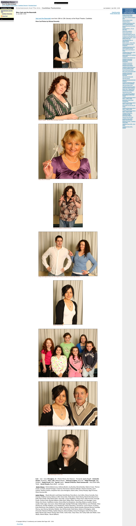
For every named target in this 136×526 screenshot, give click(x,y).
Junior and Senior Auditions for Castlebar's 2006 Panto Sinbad (129, 94)
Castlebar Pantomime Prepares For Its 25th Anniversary (127, 60)
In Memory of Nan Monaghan (129, 35)
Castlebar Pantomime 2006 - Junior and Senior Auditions (129, 87)
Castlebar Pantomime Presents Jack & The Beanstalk (127, 74)
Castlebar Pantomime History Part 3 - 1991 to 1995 (129, 103)
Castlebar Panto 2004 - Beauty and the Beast (128, 119)
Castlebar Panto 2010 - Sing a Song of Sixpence (129, 53)
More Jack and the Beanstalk (129, 71)
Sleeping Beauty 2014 (127, 20)
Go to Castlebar (6, 5)
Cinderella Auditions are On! (129, 34)
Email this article (116, 12)
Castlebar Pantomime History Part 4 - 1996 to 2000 (129, 98)
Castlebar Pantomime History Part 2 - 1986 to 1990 (129, 109)
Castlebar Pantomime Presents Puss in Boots (128, 65)
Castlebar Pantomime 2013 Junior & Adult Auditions (129, 24)
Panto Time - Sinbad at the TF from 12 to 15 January (128, 90)
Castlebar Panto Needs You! (129, 57)
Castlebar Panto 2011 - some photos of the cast (129, 38)
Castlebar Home (6, 8)
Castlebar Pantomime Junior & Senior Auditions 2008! (129, 68)
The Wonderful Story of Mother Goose (128, 41)
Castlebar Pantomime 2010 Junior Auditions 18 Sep (129, 47)
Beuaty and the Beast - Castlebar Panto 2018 (128, 15)
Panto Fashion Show (127, 32)
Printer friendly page (115, 13)
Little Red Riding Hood (128, 85)
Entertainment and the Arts (28, 8)
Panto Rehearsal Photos (128, 69)
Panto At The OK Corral (128, 117)
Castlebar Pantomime (7, 13)
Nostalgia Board (32, 5)
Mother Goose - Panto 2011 (129, 42)
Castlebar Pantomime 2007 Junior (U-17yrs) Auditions (129, 83)
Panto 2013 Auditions (127, 31)
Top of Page (20, 524)
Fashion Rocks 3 (126, 21)
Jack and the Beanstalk (43, 18)
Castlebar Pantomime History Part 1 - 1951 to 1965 (129, 111)
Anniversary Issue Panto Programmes (128, 101)
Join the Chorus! (126, 78)
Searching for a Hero (127, 92)
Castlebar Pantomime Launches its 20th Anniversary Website (127, 114)
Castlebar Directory (23, 5)
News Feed (5, 16)
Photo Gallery (14, 5)
